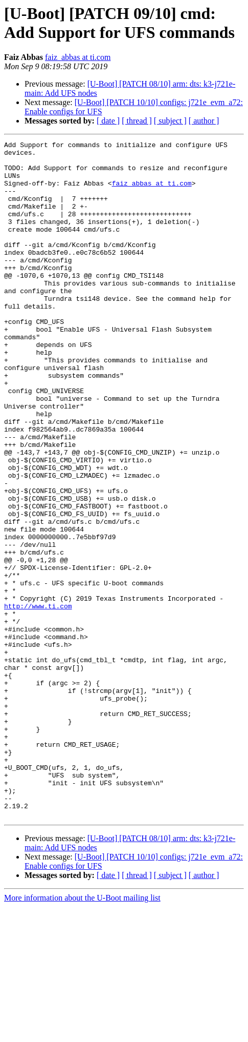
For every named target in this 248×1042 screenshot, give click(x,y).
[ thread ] (137, 120)
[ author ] (204, 120)
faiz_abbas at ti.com (77, 57)
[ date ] (108, 120)
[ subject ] (170, 120)
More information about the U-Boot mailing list (82, 1033)
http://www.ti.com (38, 699)
